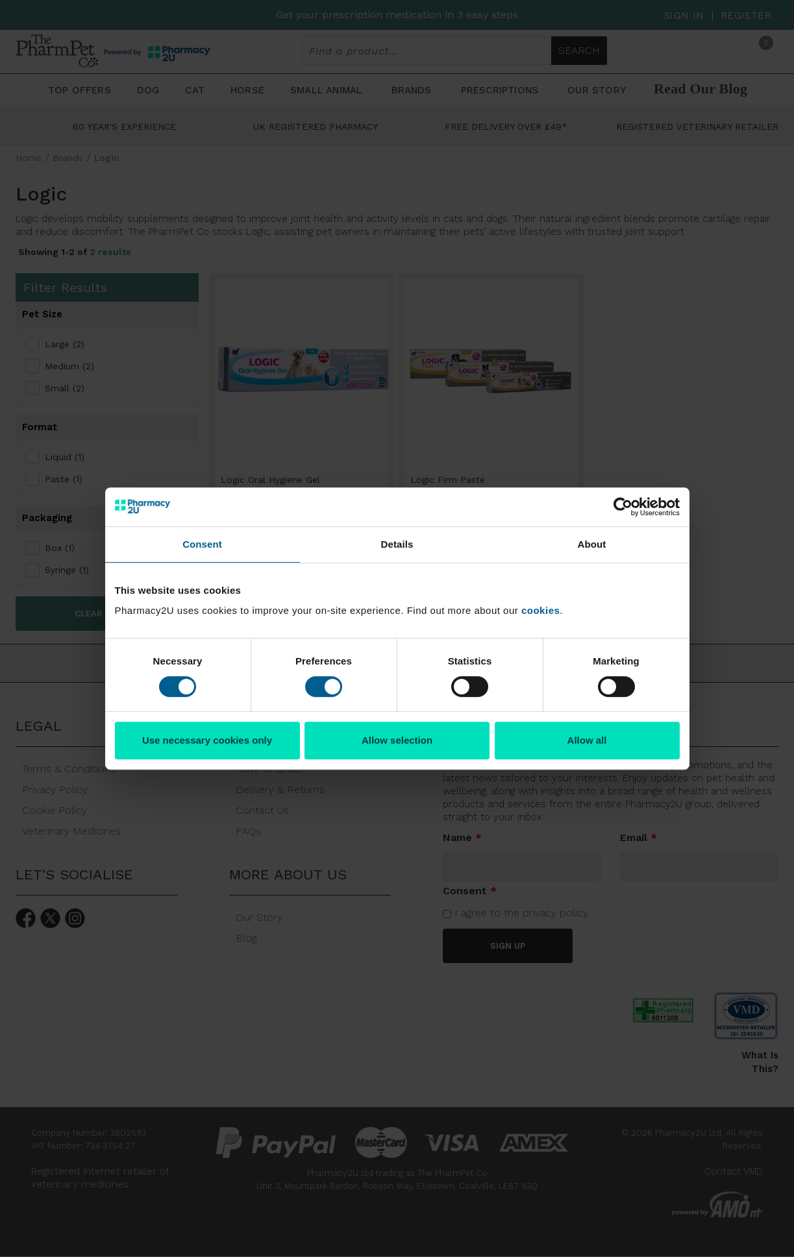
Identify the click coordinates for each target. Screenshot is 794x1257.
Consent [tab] (202, 544)
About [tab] (592, 544)
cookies (540, 610)
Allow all (587, 740)
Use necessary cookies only (207, 740)
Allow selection (397, 740)
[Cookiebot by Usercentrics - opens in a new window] (623, 507)
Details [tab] (397, 544)
